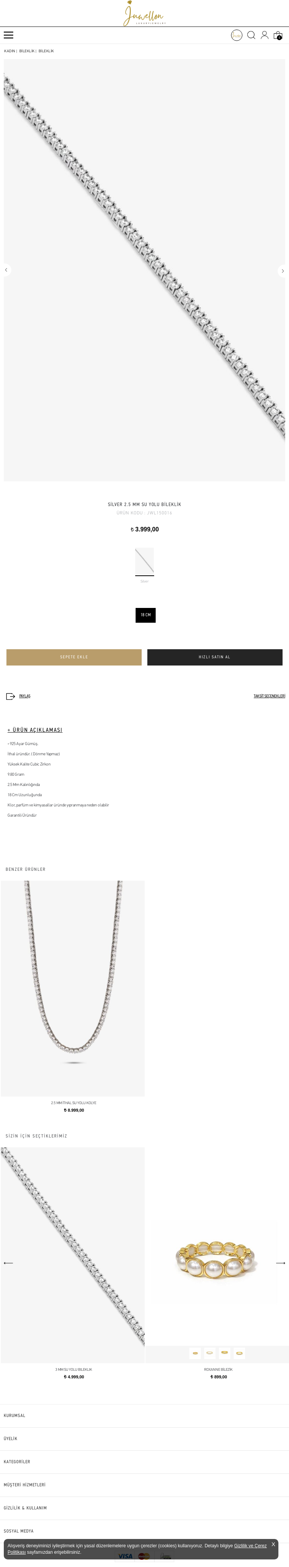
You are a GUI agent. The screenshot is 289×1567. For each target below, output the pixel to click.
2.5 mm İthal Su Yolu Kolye (73, 1103)
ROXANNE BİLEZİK (218, 1370)
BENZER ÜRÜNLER (26, 869)
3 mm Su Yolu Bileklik (73, 1370)
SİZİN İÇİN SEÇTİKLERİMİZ (36, 1136)
